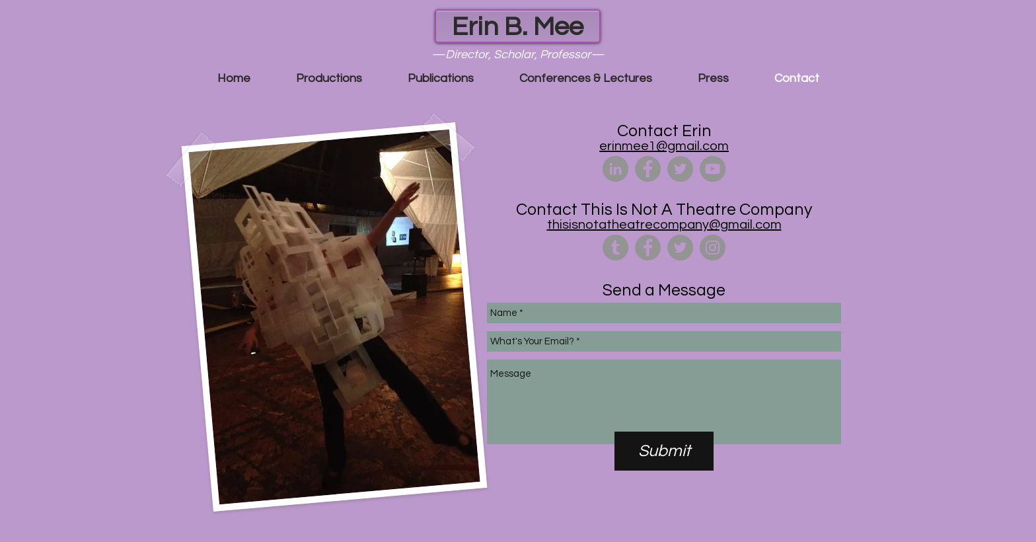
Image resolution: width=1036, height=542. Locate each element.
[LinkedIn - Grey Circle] (615, 169)
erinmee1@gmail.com (664, 146)
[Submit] (664, 451)
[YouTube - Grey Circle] (712, 169)
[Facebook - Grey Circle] (648, 169)
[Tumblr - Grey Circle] (615, 247)
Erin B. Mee (517, 26)
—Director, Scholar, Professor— (518, 54)
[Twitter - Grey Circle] (680, 169)
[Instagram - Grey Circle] (712, 247)
